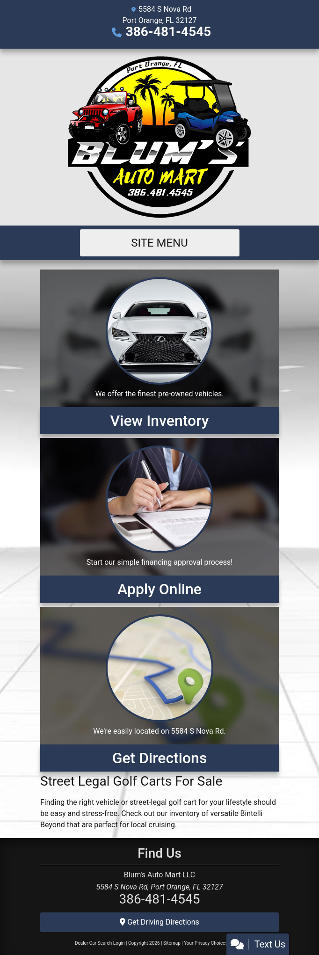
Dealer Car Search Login (100, 943)
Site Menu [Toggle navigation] (159, 242)
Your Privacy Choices (214, 943)
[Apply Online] (159, 520)
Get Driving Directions (159, 922)
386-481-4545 (168, 31)
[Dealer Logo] (159, 137)
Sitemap (172, 943)
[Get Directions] (159, 689)
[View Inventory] (159, 352)
